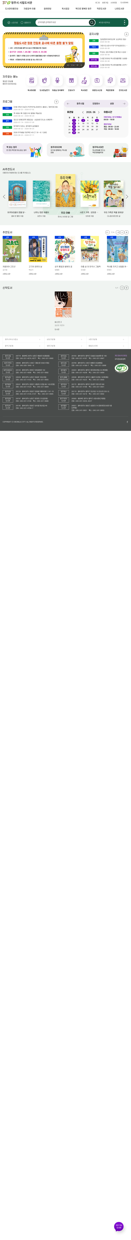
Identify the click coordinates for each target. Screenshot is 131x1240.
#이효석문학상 (104, 22)
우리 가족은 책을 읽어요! (114, 212)
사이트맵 (114, 3)
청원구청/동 (51, 346)
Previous (124, 20)
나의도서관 (119, 8)
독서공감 (65, 8)
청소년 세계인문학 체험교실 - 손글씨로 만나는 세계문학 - (33, 120)
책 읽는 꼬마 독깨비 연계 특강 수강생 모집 (114, 52)
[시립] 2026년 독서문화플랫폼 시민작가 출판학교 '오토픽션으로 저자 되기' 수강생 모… (114, 65)
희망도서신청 (97, 90)
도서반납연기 (45, 90)
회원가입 (105, 3)
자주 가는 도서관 (119, 1226)
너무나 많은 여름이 (41, 212)
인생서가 (71, 90)
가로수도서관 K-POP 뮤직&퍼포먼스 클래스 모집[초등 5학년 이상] (114, 46)
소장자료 (14, 23)
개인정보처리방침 (121, 356)
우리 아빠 (65, 212)
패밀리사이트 (93, 346)
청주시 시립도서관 (19, 2)
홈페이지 (27, 23)
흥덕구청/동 (9, 346)
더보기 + (126, 232)
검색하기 (92, 22)
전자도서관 (123, 90)
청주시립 (80, 103)
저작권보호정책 (120, 359)
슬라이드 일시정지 (124, 22)
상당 (112, 103)
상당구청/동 (51, 339)
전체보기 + (56, 102)
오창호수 (96, 103)
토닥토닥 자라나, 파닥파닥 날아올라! (26, 126)
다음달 (97, 112)
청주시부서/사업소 (11, 339)
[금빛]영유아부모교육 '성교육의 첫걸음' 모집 (114, 39)
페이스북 (127, 422)
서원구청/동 (93, 339)
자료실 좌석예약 (58, 90)
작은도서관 (101, 8)
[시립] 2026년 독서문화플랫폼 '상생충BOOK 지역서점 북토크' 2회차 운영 (114, 59)
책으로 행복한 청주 (83, 8)
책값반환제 (110, 90)
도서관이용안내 (11, 8)
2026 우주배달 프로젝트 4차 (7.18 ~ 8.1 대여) (30, 133)
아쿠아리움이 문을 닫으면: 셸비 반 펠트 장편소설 (17, 212)
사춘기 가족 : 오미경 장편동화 (89, 212)
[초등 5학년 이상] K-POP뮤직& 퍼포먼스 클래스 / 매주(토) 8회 (36, 107)
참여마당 (47, 8)
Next (124, 24)
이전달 (84, 112)
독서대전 (84, 90)
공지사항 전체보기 (126, 34)
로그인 (97, 3)
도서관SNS (124, 3)
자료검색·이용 (29, 8)
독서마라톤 (32, 90)
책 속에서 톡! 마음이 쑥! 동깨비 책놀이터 (28, 113)
